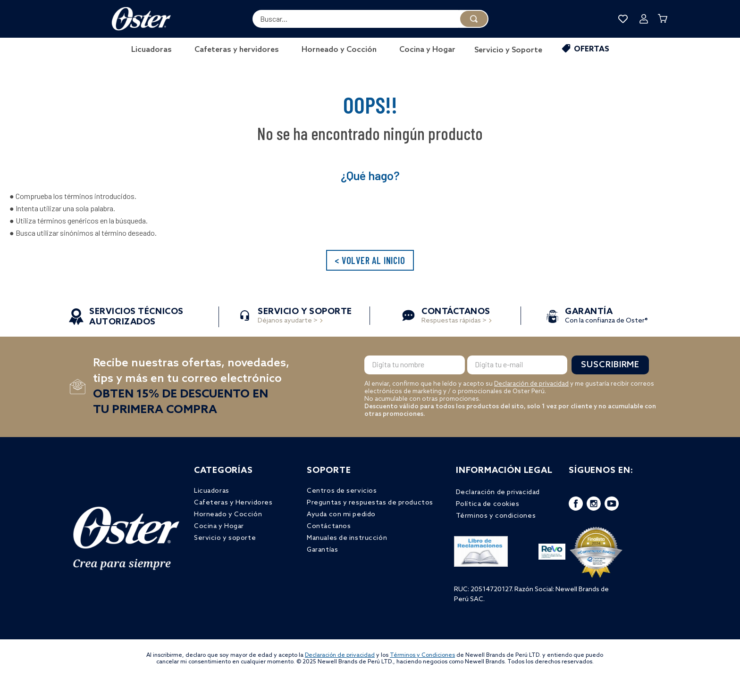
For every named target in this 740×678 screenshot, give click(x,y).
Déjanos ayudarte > (305, 316)
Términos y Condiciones (422, 655)
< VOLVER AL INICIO (370, 260)
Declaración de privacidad (531, 384)
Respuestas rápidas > (455, 316)
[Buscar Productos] (474, 19)
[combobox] (370, 19)
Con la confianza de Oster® (606, 316)
